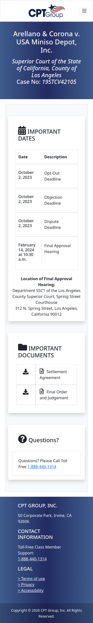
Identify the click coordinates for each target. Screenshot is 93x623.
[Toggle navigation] (84, 11)
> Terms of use (31, 578)
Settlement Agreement (53, 374)
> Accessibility (31, 590)
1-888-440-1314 (42, 466)
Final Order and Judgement (54, 395)
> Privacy (26, 584)
